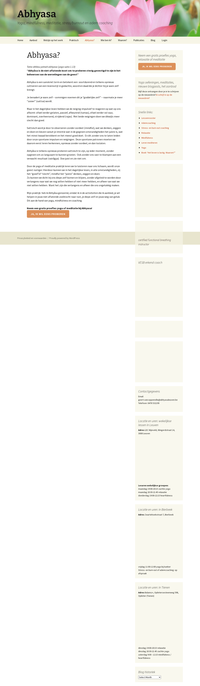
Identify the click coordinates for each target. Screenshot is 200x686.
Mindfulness (147, 137)
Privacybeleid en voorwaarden (31, 238)
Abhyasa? (89, 40)
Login (164, 40)
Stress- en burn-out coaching (155, 127)
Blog (153, 40)
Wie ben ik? (106, 40)
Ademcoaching (148, 123)
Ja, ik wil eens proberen (48, 213)
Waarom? (122, 40)
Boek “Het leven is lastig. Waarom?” (158, 152)
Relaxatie (145, 132)
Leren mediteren (149, 142)
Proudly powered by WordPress (64, 238)
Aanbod (33, 40)
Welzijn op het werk (53, 40)
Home (20, 40)
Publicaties (138, 40)
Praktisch (74, 40)
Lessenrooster (148, 118)
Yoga (143, 147)
